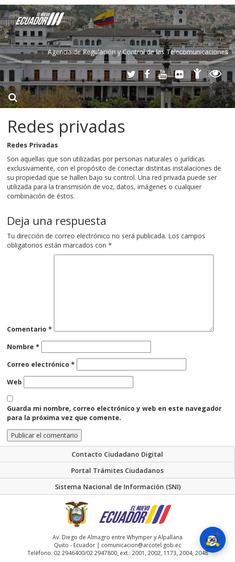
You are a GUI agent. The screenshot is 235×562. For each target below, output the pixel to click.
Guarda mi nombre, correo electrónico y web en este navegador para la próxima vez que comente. (114, 413)
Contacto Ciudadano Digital (117, 454)
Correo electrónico (41, 364)
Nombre (23, 346)
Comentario (29, 329)
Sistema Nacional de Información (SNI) (118, 486)
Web (14, 381)
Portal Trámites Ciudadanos (117, 470)
